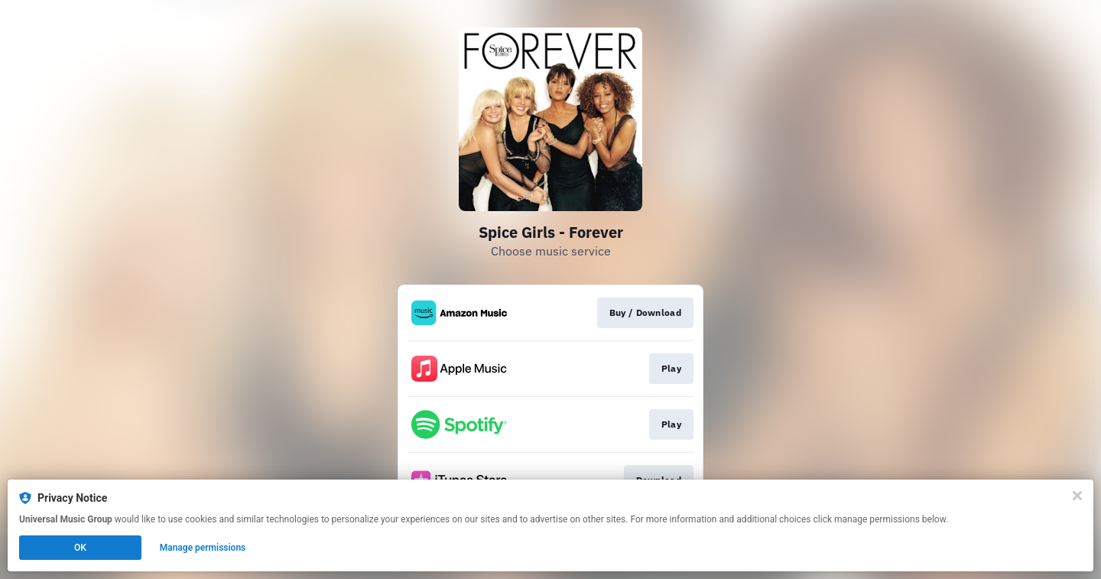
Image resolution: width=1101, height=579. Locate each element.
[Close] (1077, 495)
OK (80, 547)
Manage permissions (203, 547)
